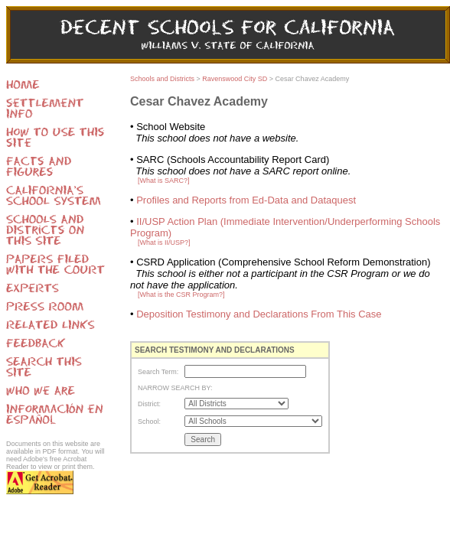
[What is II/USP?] (164, 242)
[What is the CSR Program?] (181, 294)
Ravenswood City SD (234, 79)
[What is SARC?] (164, 180)
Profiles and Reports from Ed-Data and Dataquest (246, 200)
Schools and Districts (162, 79)
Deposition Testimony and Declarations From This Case (258, 314)
